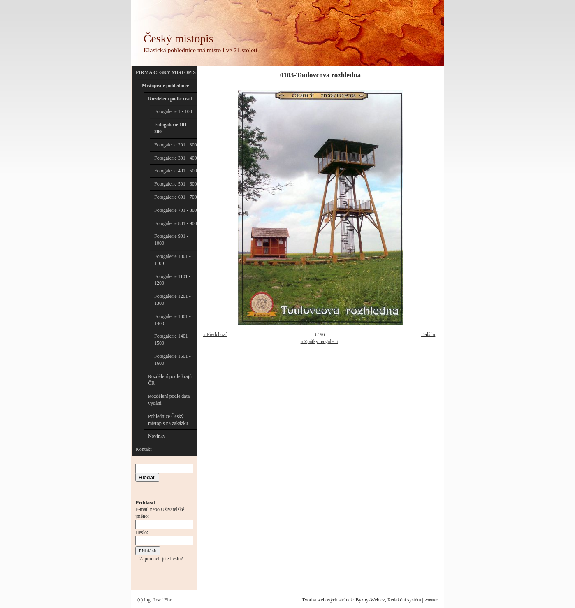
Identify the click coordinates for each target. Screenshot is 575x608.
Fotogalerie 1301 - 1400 (172, 319)
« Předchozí (215, 334)
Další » (428, 334)
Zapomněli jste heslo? (161, 559)
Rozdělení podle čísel (170, 99)
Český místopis (178, 38)
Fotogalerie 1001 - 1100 (172, 259)
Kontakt (144, 449)
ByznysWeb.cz (370, 600)
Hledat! (147, 477)
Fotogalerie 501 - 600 (175, 184)
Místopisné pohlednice (165, 85)
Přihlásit (431, 600)
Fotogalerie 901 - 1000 (171, 239)
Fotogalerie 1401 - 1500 (172, 339)
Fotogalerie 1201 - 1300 (172, 299)
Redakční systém (404, 600)
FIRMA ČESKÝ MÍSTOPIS (166, 72)
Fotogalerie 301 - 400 (175, 158)
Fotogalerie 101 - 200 (172, 128)
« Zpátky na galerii (319, 341)
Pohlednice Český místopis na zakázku (168, 419)
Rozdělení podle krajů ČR (170, 380)
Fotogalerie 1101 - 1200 (172, 280)
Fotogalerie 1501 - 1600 (172, 359)
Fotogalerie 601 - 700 (175, 197)
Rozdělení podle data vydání (169, 399)
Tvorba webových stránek (327, 600)
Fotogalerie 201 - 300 (175, 145)
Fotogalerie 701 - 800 (175, 210)
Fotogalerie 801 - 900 (175, 223)
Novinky (156, 436)
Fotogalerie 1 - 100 (173, 111)
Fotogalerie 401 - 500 (175, 171)
